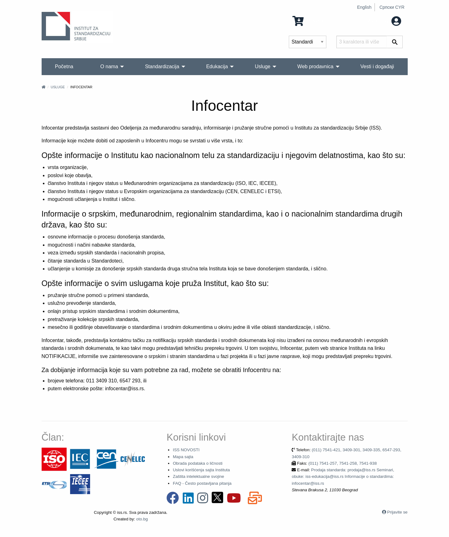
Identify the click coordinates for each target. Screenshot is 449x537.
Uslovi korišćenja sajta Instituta (201, 470)
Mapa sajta (183, 456)
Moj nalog (383, 20)
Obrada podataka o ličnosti (197, 463)
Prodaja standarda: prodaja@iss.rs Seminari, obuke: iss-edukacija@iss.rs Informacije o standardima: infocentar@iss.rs (343, 477)
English (364, 7)
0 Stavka (310, 20)
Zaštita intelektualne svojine (198, 476)
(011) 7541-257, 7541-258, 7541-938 (342, 463)
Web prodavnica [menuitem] (315, 66)
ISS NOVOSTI (186, 449)
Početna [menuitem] (64, 66)
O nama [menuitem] (109, 66)
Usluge (58, 87)
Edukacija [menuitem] (217, 66)
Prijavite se (397, 512)
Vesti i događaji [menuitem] (377, 66)
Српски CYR (392, 7)
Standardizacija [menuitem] (162, 66)
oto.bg (142, 519)
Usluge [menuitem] (262, 66)
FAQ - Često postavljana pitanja (202, 483)
